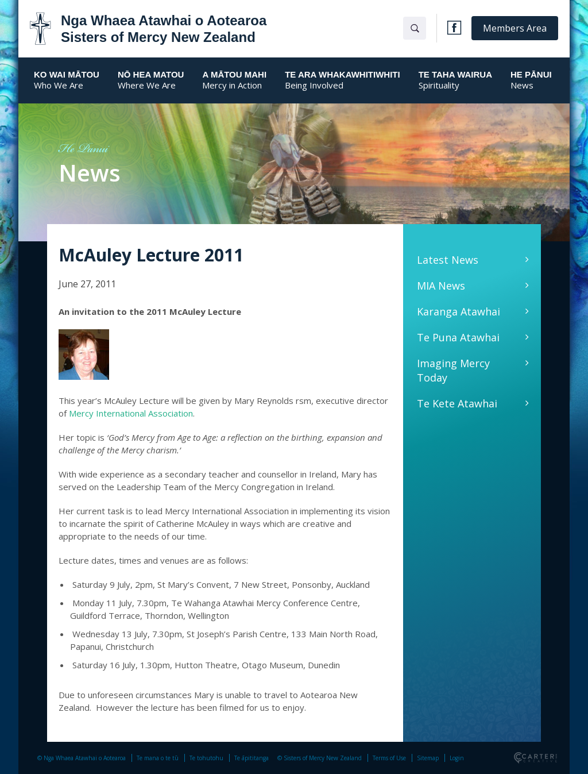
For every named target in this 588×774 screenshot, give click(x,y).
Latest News (447, 260)
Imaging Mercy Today (453, 370)
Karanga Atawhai (458, 311)
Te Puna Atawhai (458, 337)
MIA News (441, 285)
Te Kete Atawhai (457, 403)
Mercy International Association (131, 413)
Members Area (515, 28)
